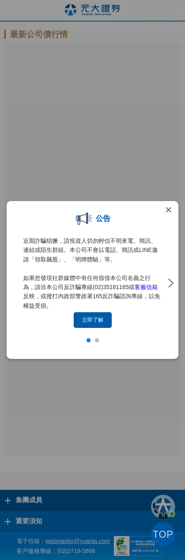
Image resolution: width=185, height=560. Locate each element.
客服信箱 (146, 287)
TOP (163, 534)
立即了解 (92, 320)
